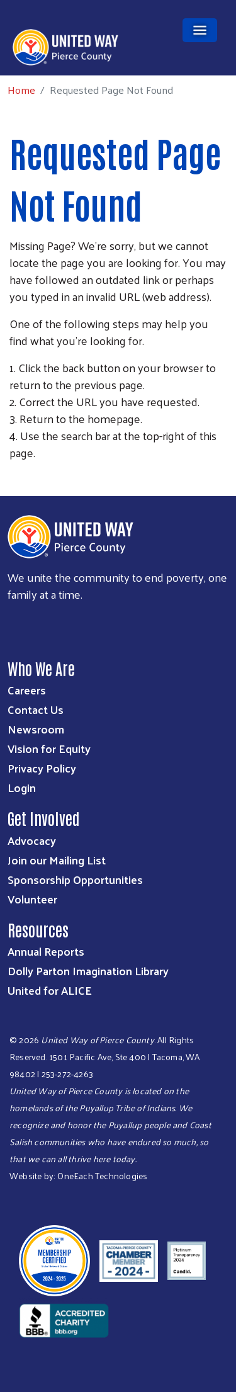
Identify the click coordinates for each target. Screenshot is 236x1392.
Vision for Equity (49, 748)
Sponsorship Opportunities (75, 879)
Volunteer (32, 898)
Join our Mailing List (57, 859)
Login (22, 787)
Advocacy (32, 840)
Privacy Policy (42, 768)
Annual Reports (46, 951)
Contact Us (36, 709)
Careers (27, 689)
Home (21, 90)
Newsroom (36, 728)
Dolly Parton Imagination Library (88, 970)
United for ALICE (50, 990)
